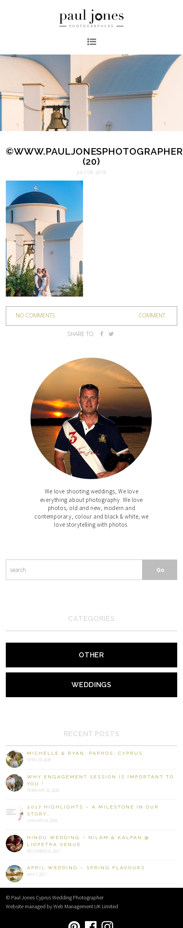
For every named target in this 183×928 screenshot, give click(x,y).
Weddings (91, 685)
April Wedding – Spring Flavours (86, 867)
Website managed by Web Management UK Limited (62, 906)
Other (91, 655)
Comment (152, 315)
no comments (35, 315)
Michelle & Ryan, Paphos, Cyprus (85, 753)
